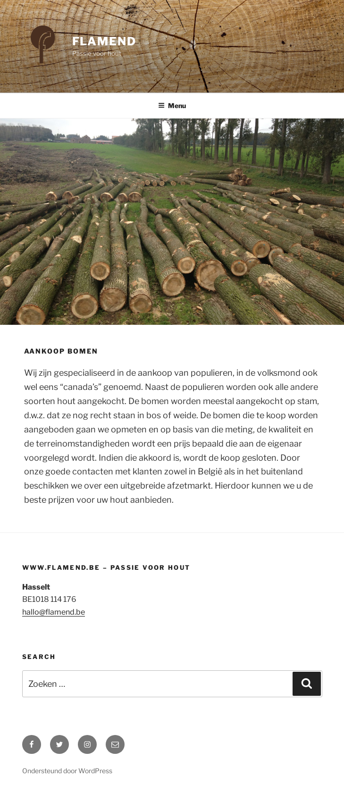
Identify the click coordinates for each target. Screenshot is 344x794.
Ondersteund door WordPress (67, 771)
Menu (172, 105)
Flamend (104, 41)
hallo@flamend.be (53, 612)
